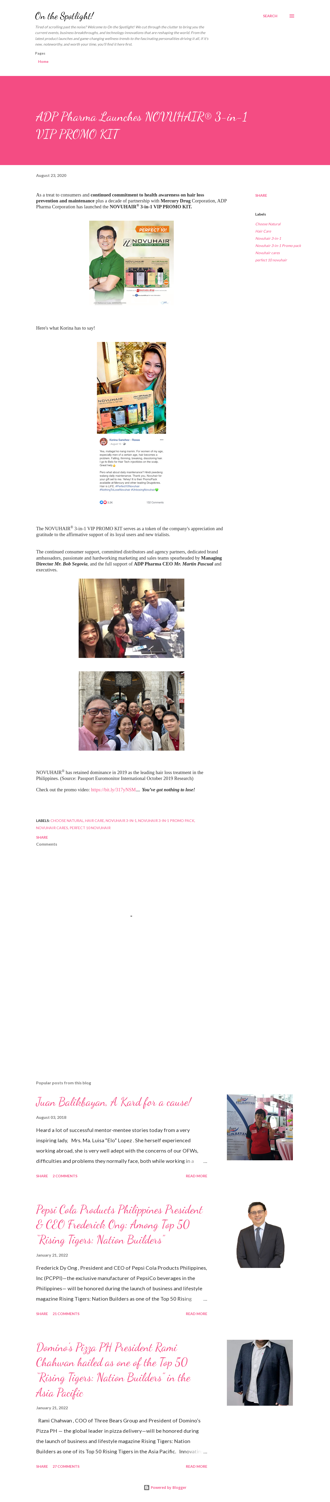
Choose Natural (267, 224)
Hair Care (263, 231)
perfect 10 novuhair (271, 260)
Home (43, 61)
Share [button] (261, 195)
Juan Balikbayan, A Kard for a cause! (113, 1102)
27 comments (66, 1466)
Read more (196, 1176)
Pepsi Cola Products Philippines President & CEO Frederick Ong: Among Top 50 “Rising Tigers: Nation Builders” (119, 1224)
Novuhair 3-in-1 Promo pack (278, 245)
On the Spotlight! (64, 15)
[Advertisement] (123, 1016)
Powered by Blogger (165, 1487)
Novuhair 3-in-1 (268, 238)
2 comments (65, 1176)
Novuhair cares (267, 253)
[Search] (270, 16)
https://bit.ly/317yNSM (113, 789)
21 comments (66, 1313)
